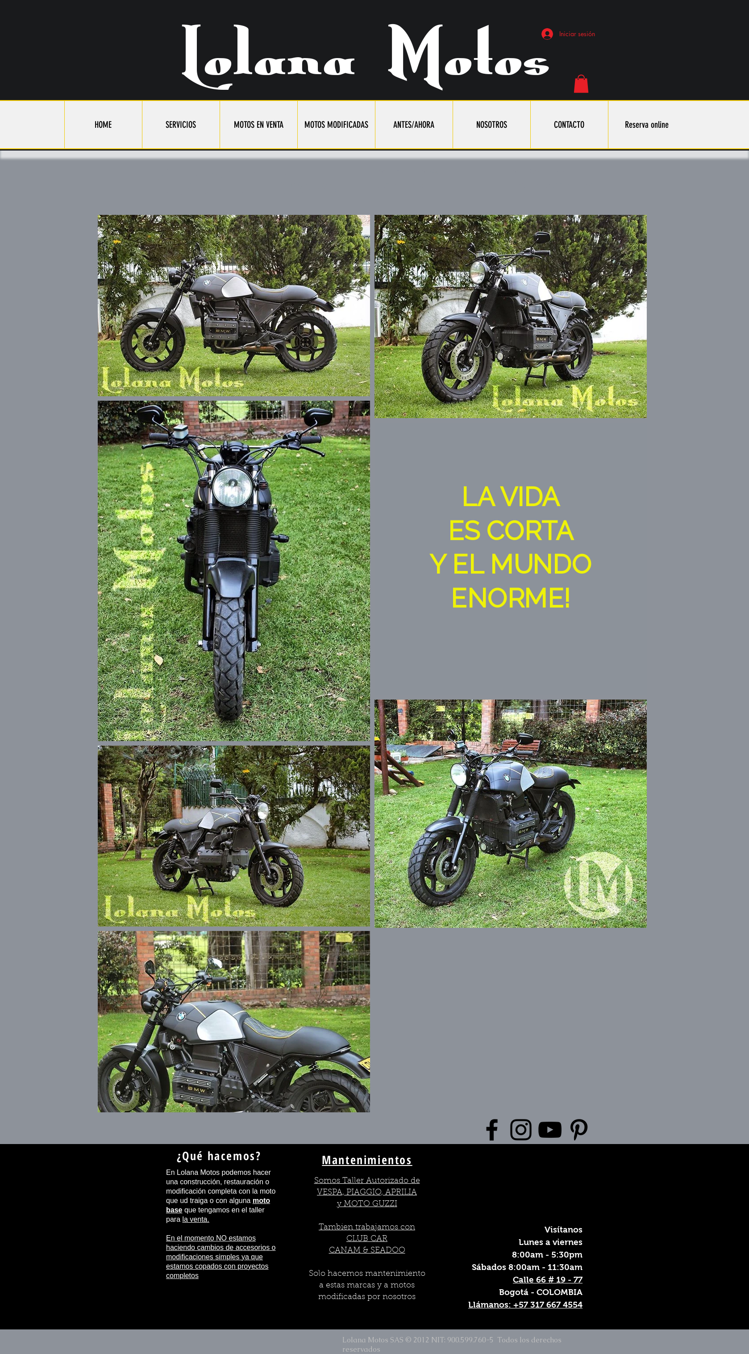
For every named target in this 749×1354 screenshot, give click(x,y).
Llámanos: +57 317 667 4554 (525, 1304)
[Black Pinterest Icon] (579, 1129)
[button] (581, 84)
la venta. (195, 1219)
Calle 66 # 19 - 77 (548, 1279)
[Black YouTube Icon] (550, 1129)
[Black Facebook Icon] (492, 1129)
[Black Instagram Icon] (521, 1129)
